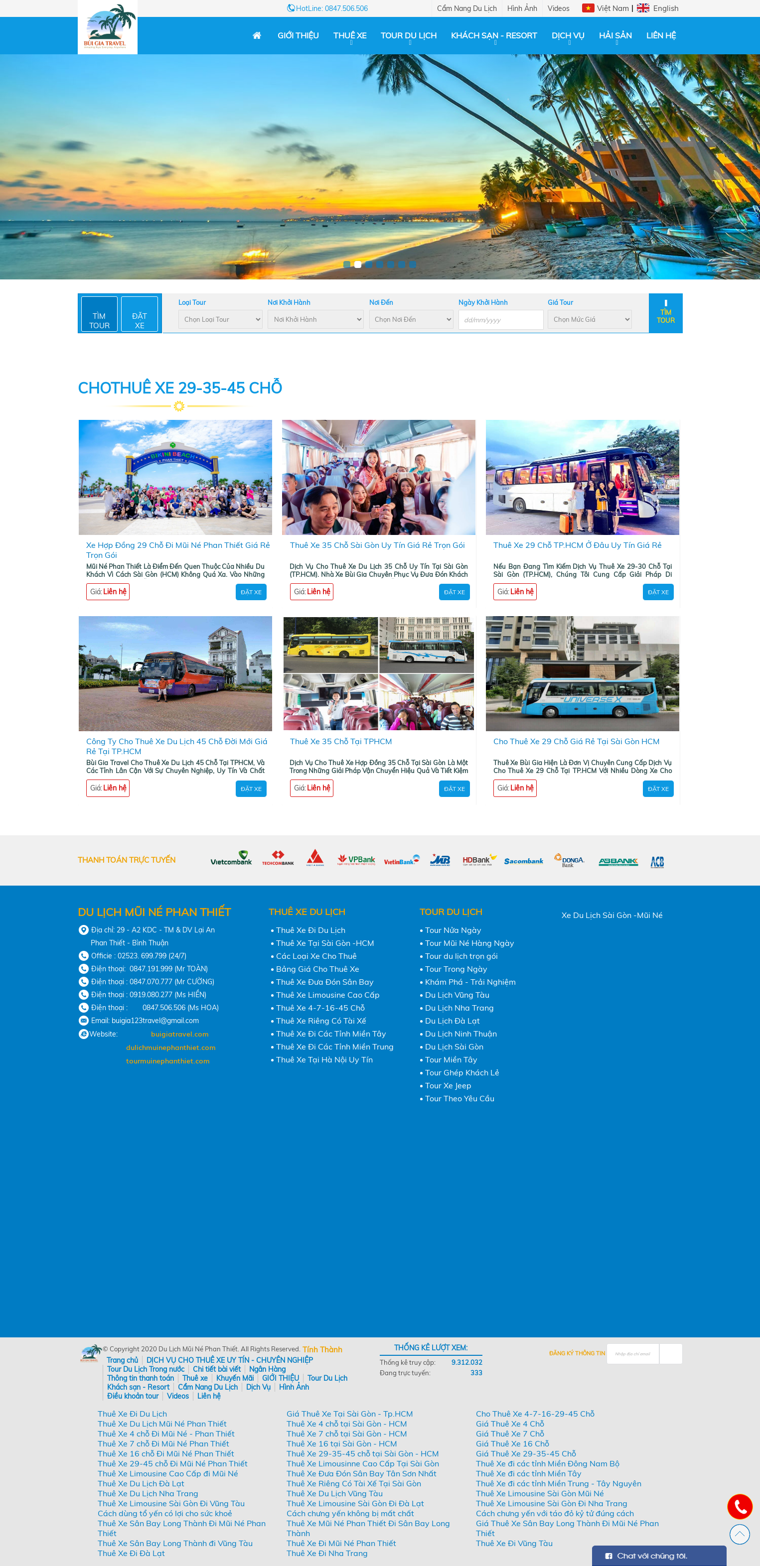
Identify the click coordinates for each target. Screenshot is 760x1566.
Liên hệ (661, 35)
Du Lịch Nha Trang (459, 1008)
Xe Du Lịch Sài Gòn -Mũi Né (612, 915)
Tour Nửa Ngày (453, 930)
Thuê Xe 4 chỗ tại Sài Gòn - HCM (347, 1424)
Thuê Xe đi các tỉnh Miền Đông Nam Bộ (547, 1463)
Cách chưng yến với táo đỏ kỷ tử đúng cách (555, 1513)
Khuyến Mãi (235, 1378)
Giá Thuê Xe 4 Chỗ (510, 1424)
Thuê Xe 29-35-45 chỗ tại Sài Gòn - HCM (363, 1453)
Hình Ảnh (522, 8)
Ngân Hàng (267, 1369)
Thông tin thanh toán (140, 1378)
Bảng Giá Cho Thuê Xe (317, 969)
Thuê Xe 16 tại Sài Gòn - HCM (342, 1443)
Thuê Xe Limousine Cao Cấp (328, 995)
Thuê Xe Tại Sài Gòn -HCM (325, 943)
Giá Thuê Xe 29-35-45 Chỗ (526, 1453)
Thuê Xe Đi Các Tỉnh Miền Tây (331, 1034)
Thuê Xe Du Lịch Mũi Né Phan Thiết (162, 1424)
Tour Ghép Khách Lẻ (462, 1072)
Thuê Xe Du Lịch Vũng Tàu (335, 1493)
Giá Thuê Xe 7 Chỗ (510, 1433)
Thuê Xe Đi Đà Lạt (131, 1553)
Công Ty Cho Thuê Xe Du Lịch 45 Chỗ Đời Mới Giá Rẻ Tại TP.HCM (177, 746)
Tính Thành (322, 1349)
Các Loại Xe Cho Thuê (316, 956)
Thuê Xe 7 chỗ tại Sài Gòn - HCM (347, 1433)
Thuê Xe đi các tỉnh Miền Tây (529, 1473)
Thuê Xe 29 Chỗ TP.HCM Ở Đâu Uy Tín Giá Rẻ (577, 545)
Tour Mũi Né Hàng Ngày (469, 943)
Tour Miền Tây (451, 1059)
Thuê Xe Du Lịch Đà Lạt (141, 1483)
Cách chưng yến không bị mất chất (350, 1513)
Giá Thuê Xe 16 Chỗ (512, 1443)
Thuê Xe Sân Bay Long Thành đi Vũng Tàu (175, 1543)
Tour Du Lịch (409, 35)
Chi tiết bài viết (217, 1369)
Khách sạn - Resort (494, 35)
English (666, 8)
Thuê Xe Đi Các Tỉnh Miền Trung (335, 1046)
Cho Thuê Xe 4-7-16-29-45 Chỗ (535, 1414)
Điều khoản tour (132, 1396)
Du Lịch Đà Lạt (452, 1021)
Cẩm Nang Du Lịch (467, 8)
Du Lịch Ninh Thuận (461, 1034)
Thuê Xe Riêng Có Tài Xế (321, 1021)
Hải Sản (615, 35)
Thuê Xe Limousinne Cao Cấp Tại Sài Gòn (363, 1463)
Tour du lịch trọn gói (461, 956)
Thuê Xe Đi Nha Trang (327, 1553)
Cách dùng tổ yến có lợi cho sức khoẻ (165, 1513)
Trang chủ (122, 1360)
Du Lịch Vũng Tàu (457, 995)
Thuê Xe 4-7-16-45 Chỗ (320, 1008)
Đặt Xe (251, 592)
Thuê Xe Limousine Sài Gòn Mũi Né (540, 1493)
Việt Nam (613, 8)
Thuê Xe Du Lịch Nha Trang (148, 1493)
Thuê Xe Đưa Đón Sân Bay (325, 982)
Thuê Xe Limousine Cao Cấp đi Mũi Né (168, 1473)
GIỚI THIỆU (298, 35)
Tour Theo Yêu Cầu (459, 1098)
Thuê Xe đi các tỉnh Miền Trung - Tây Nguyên (558, 1483)
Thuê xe (349, 35)
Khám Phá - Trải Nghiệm (470, 982)
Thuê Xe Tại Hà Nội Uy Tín (324, 1059)
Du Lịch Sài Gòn (454, 1046)
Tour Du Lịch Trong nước (145, 1369)
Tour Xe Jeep (448, 1085)
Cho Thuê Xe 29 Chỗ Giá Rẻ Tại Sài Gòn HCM (576, 741)
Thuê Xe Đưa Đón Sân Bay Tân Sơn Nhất (362, 1473)
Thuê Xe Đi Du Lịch (310, 930)
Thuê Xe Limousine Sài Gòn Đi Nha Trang (551, 1503)
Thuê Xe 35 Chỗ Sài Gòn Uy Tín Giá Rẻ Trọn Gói (377, 545)
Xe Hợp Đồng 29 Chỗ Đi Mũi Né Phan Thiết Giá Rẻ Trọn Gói (178, 550)
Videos (559, 8)
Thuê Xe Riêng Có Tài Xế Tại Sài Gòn (354, 1483)
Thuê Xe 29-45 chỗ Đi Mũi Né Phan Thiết (173, 1463)
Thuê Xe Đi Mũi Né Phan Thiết (341, 1543)
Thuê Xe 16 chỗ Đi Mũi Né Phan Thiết (166, 1453)
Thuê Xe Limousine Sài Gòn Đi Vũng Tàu (171, 1503)
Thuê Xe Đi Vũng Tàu (514, 1543)
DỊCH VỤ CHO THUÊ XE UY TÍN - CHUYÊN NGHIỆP (230, 1360)
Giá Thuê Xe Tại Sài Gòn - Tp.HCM (350, 1414)
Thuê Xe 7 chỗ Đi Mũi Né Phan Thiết (163, 1443)
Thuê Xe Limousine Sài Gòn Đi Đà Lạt (355, 1503)
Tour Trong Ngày (456, 969)
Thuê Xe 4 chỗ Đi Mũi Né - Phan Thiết (166, 1433)
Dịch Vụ (568, 35)
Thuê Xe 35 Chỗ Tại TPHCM (341, 741)
